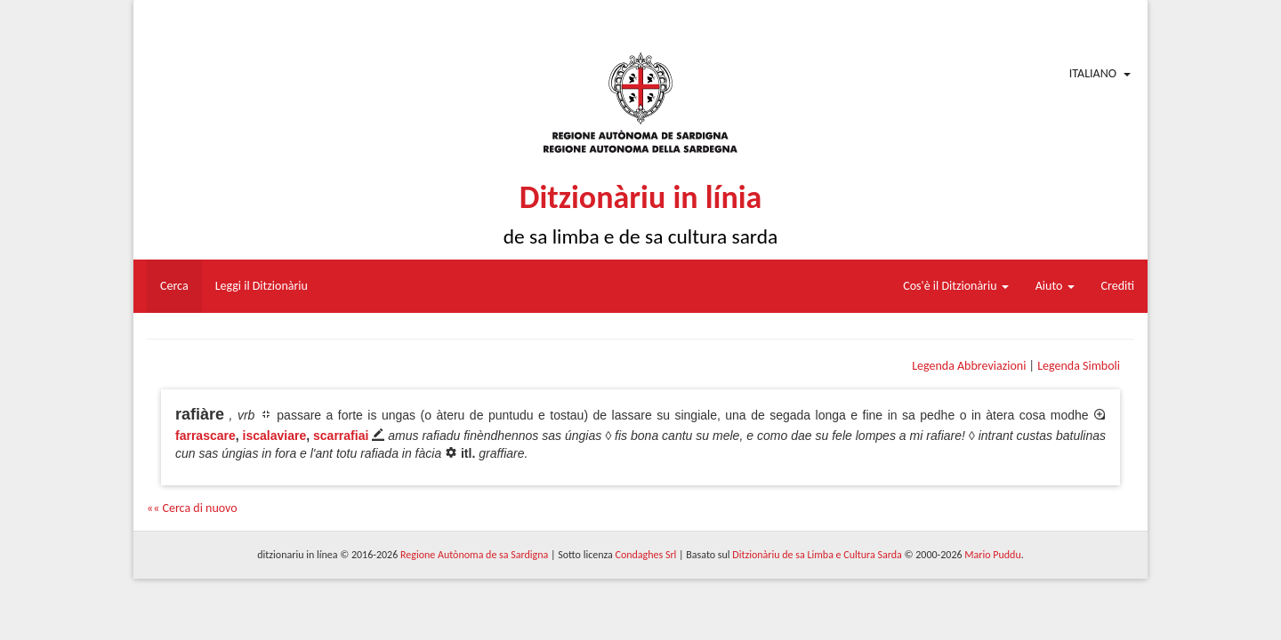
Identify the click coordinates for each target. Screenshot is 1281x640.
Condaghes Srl (645, 554)
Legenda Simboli (1078, 365)
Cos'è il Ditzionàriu (955, 285)
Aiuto (1055, 285)
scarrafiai (340, 435)
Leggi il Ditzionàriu (261, 285)
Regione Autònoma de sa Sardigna (474, 554)
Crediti (1118, 285)
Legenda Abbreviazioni (969, 365)
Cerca (174, 285)
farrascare (205, 435)
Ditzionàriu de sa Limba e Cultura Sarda (816, 554)
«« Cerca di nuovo (192, 508)
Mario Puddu (992, 554)
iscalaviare (275, 435)
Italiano (1092, 73)
